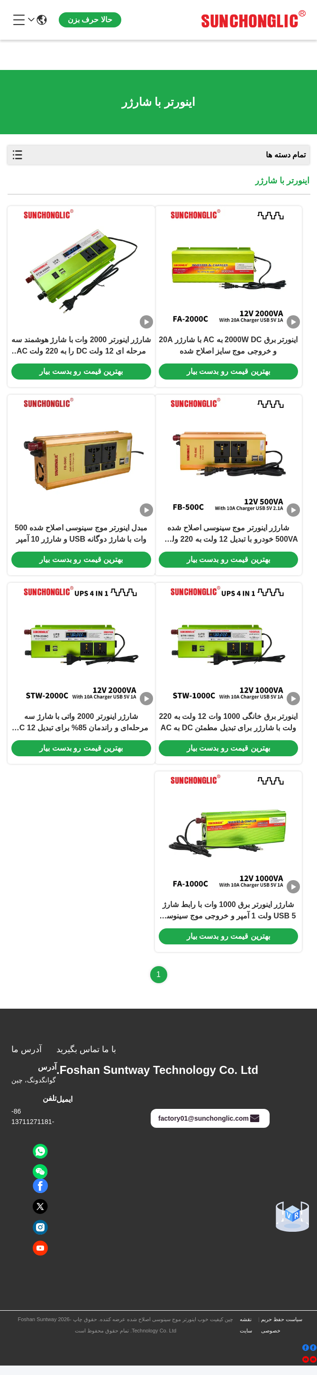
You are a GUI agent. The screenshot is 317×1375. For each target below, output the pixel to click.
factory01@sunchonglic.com (209, 1128)
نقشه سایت (246, 1334)
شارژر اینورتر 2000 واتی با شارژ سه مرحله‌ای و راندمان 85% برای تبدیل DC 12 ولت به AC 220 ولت (81, 730)
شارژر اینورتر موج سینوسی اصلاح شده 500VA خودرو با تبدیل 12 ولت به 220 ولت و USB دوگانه (228, 539)
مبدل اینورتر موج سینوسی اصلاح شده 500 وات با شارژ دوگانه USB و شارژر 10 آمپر (81, 538)
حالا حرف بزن (90, 20)
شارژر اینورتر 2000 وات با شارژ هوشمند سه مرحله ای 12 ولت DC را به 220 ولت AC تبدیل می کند (81, 348)
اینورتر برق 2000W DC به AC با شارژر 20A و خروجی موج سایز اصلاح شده (228, 347)
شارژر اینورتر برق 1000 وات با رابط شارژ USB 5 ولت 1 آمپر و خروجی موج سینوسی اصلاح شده (228, 920)
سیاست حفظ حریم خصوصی (281, 1334)
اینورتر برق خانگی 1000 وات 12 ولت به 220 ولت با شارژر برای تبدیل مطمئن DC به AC (228, 729)
